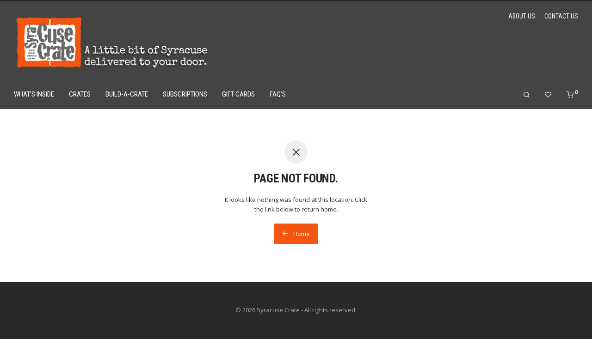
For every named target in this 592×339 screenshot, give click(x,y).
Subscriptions (185, 94)
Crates (80, 94)
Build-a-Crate (126, 94)
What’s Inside (34, 94)
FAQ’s (278, 94)
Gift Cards (238, 94)
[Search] (526, 95)
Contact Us (561, 16)
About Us (521, 16)
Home (296, 234)
